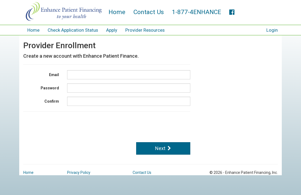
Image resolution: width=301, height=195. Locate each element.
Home (117, 12)
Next (163, 147)
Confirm (51, 100)
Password (50, 86)
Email (54, 73)
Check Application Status (73, 30)
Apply (111, 30)
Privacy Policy (78, 171)
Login (272, 30)
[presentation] (108, 126)
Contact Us (148, 12)
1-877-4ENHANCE (196, 12)
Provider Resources (145, 30)
